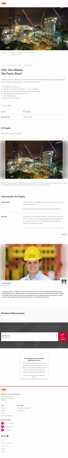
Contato (3, 451)
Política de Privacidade (6, 445)
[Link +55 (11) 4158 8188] (34, 425)
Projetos (3, 412)
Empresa (3, 415)
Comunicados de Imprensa (23, 410)
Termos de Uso (5, 448)
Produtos (3, 410)
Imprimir (3, 442)
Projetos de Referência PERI (14, 65)
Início (2, 65)
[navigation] (34, 339)
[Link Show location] (34, 432)
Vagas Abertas (20, 412)
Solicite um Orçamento (6, 418)
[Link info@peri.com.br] (34, 429)
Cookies (3, 454)
